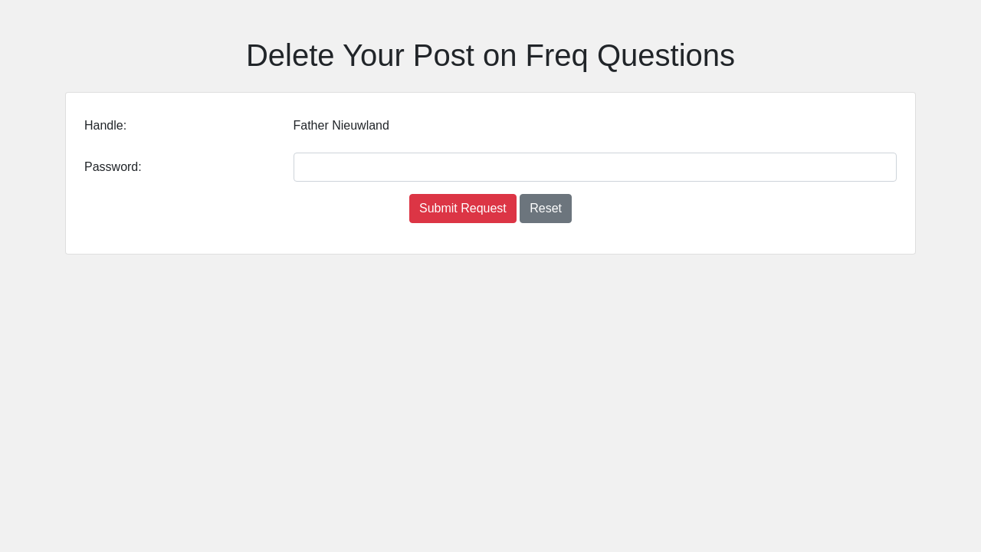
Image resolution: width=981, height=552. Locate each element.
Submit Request (463, 208)
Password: (113, 166)
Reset (546, 208)
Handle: (105, 125)
